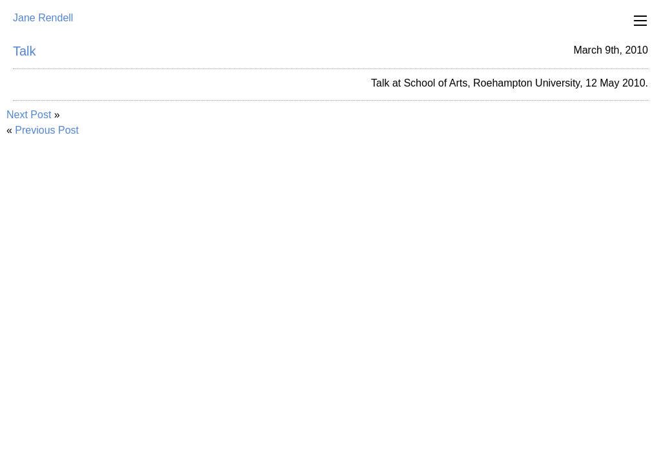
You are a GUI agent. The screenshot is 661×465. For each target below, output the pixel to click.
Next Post (28, 114)
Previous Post (47, 130)
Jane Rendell (43, 17)
